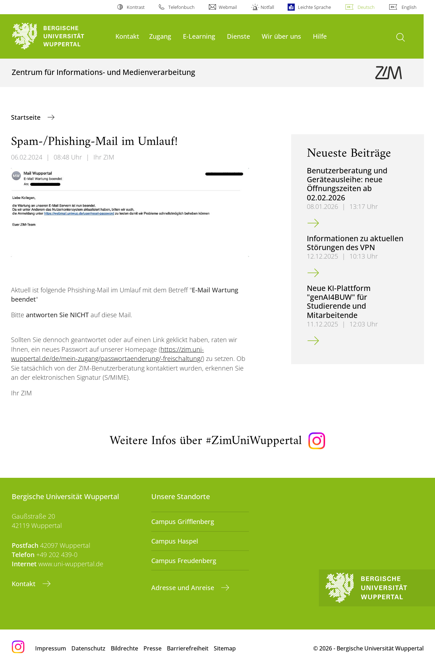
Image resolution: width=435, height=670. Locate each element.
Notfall (267, 7)
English (409, 7)
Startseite (26, 117)
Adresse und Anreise (183, 587)
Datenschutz (88, 648)
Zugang (160, 36)
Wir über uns (281, 36)
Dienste (238, 36)
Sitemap (225, 648)
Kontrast (136, 7)
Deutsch (366, 7)
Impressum (50, 648)
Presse (152, 648)
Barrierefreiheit (187, 648)
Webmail (228, 7)
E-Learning (199, 36)
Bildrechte (124, 648)
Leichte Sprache (314, 7)
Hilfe (320, 36)
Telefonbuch (181, 7)
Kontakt (127, 36)
